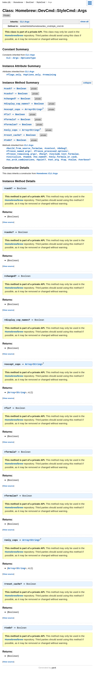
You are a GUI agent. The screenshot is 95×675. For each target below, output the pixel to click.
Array (29, 366)
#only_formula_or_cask (63, 157)
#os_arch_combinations (20, 160)
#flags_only (13, 74)
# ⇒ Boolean (16, 88)
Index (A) (7, 2)
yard (54, 670)
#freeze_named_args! (19, 151)
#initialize (13, 157)
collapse (87, 83)
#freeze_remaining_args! (21, 154)
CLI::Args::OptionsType (21, 57)
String (38, 366)
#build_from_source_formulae (24, 148)
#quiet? (41, 160)
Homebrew (18, 2)
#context (50, 148)
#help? (43, 154)
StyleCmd (41, 2)
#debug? (62, 148)
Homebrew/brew (14, 35)
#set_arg (53, 160)
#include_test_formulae (64, 154)
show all (84, 21)
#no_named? (40, 157)
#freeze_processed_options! (51, 151)
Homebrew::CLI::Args (47, 175)
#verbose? (84, 160)
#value (72, 160)
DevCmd (30, 2)
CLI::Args (24, 22)
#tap (63, 160)
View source (8, 224)
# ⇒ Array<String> (25, 109)
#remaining (49, 74)
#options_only (31, 74)
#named (27, 157)
